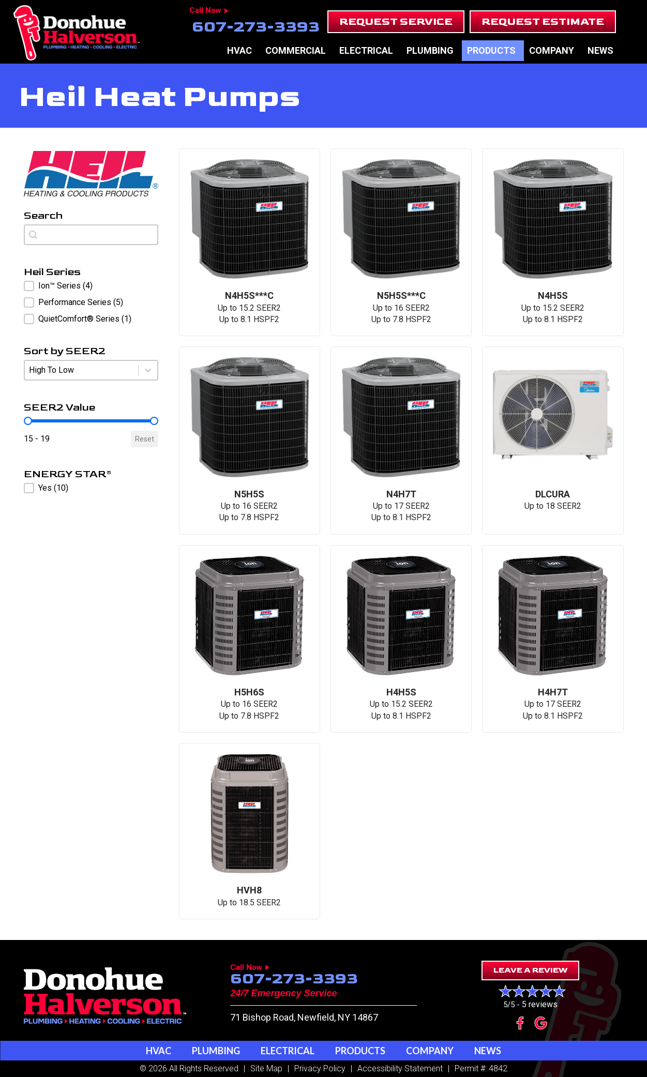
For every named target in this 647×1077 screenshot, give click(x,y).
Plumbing (430, 50)
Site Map (266, 1068)
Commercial (295, 50)
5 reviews (540, 1004)
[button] (395, 21)
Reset (144, 439)
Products (491, 50)
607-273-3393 (256, 27)
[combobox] (91, 234)
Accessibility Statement (400, 1068)
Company (551, 50)
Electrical (366, 50)
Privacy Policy (319, 1068)
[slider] (28, 421)
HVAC (239, 50)
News (600, 50)
